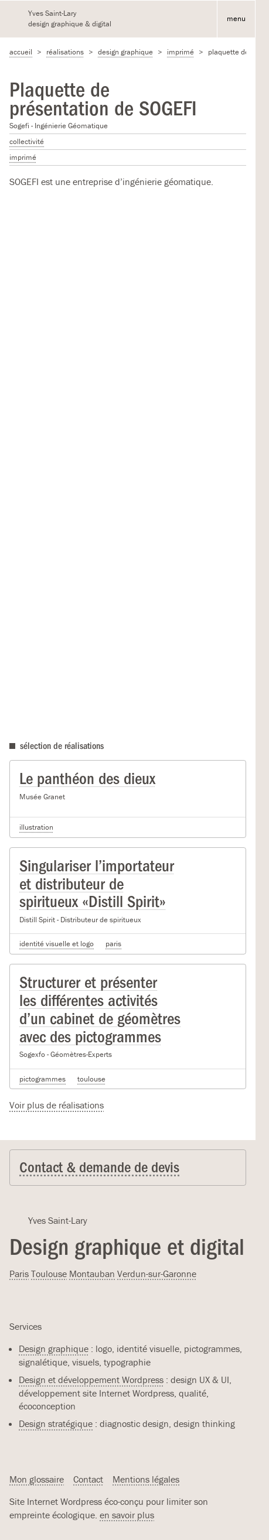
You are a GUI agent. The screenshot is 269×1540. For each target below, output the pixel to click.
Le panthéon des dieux (87, 778)
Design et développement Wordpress (91, 1379)
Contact (88, 1479)
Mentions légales (146, 1479)
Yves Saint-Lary (57, 1220)
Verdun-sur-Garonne (156, 1273)
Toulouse (91, 1079)
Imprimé (180, 52)
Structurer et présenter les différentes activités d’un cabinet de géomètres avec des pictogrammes (100, 1009)
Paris (113, 944)
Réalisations (65, 52)
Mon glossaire (36, 1479)
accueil (20, 52)
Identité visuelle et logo (56, 944)
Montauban (92, 1273)
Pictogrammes (42, 1079)
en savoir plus (127, 1515)
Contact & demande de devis (99, 1167)
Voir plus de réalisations (56, 1105)
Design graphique (125, 52)
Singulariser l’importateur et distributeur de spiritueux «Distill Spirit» (96, 884)
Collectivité (26, 141)
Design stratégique (56, 1423)
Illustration (36, 827)
